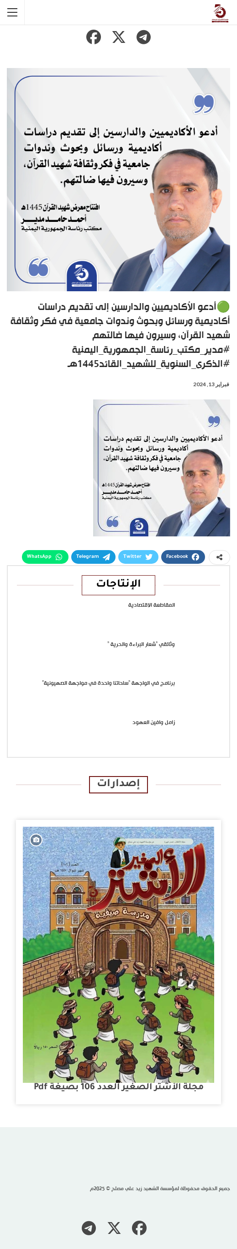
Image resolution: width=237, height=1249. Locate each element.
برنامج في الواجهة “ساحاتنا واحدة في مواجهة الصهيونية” (108, 683)
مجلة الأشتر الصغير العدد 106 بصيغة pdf (119, 1087)
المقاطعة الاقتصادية (151, 605)
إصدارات (118, 784)
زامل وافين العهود (153, 723)
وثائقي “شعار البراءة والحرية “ (141, 645)
